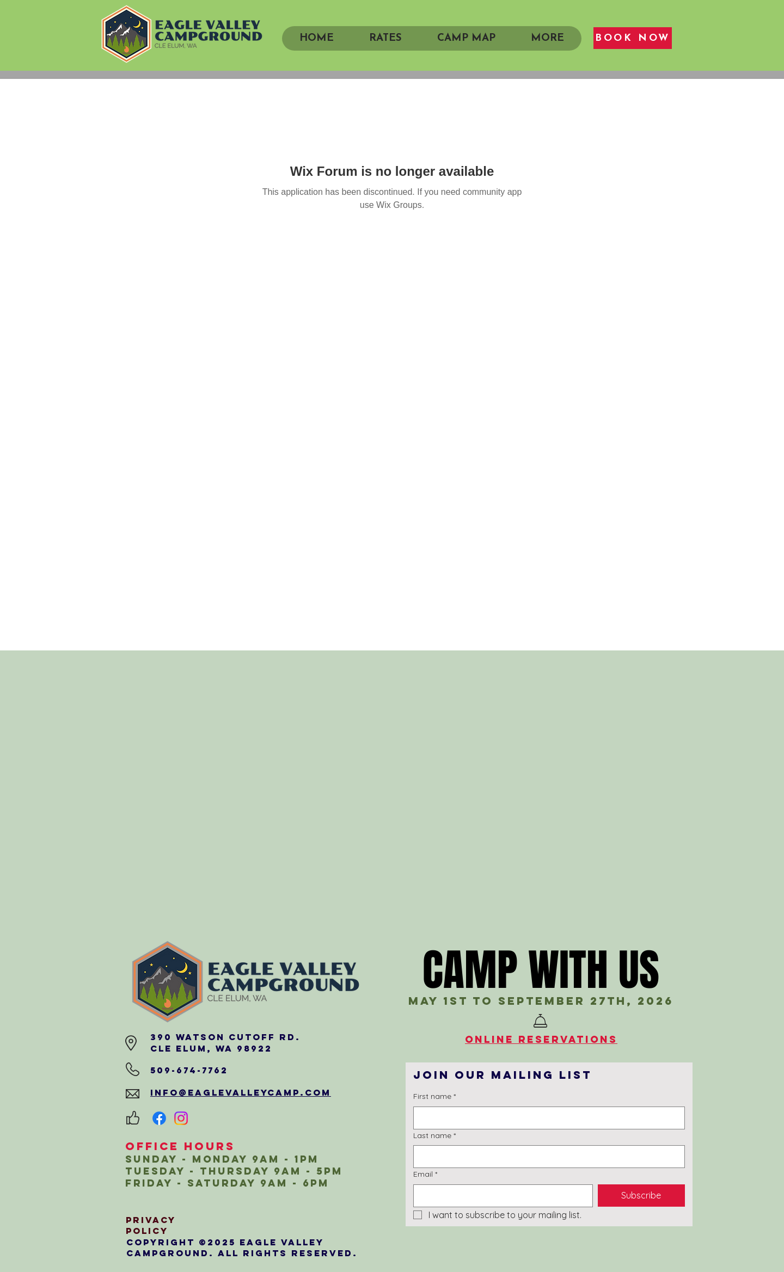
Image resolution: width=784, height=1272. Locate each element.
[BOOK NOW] (632, 38)
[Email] (500, 1196)
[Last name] (546, 1156)
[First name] (546, 1118)
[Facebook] (159, 1118)
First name (434, 1096)
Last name (434, 1135)
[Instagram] (181, 1118)
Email (425, 1174)
